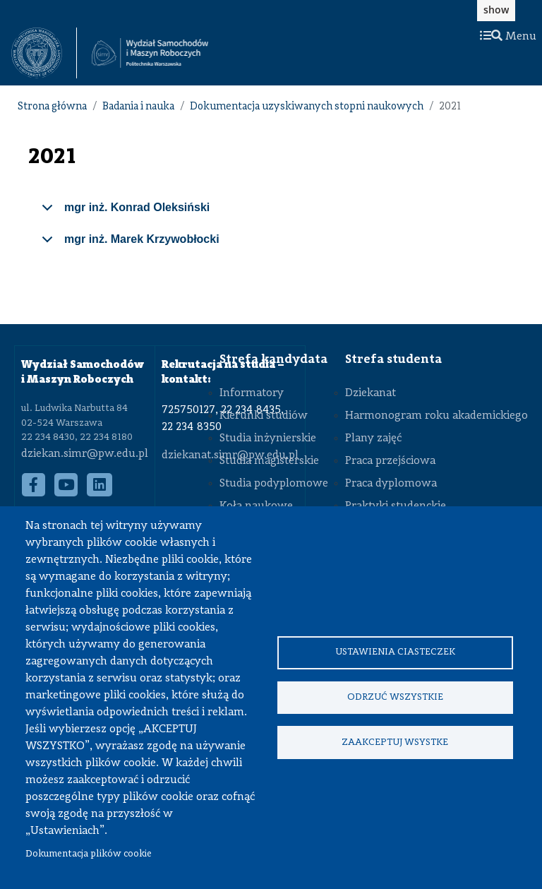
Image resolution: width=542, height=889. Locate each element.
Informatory (251, 393)
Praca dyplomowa (391, 483)
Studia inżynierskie (267, 438)
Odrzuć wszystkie (395, 697)
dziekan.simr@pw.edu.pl (84, 454)
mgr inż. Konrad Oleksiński (123, 212)
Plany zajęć (373, 438)
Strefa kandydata (273, 359)
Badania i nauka (138, 107)
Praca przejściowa (390, 461)
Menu (508, 36)
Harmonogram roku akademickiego (436, 416)
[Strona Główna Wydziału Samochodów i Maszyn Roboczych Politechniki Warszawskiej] (150, 53)
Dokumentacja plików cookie (88, 854)
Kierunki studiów (263, 416)
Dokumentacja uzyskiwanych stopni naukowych (306, 107)
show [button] (496, 9)
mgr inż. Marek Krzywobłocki (128, 244)
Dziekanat (370, 393)
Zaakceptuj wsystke (395, 743)
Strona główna (52, 107)
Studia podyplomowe (273, 483)
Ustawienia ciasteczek (395, 651)
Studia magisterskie (269, 461)
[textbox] (44, 53)
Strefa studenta (393, 359)
